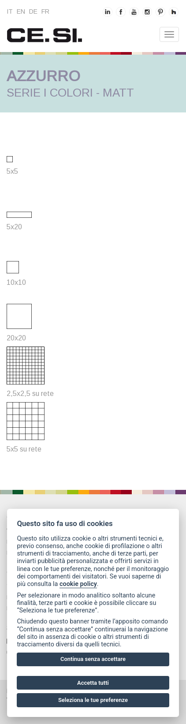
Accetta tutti (93, 682)
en (21, 11)
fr (45, 11)
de (33, 11)
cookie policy (78, 584)
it (10, 11)
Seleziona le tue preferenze (93, 700)
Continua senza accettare (93, 659)
